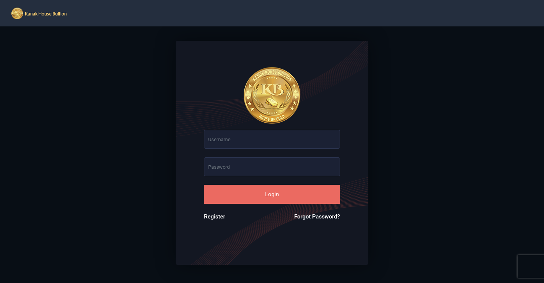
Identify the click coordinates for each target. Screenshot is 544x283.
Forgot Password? (317, 216)
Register (214, 216)
